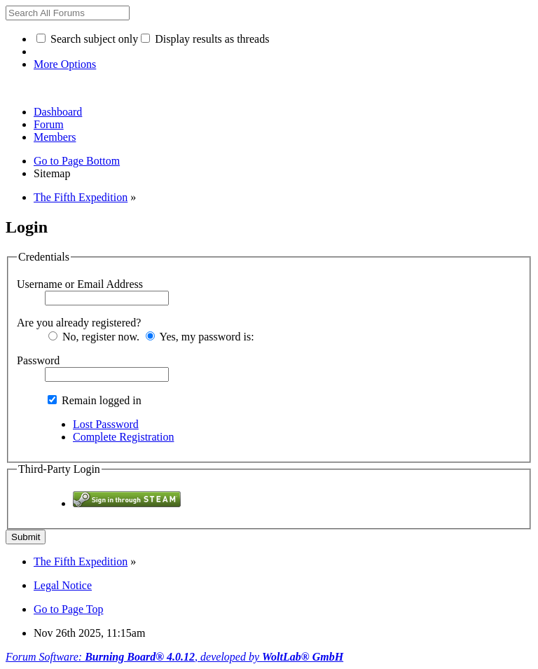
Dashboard (58, 112)
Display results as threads (205, 39)
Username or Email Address (80, 284)
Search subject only (87, 39)
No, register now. (93, 337)
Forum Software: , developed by (174, 657)
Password (38, 360)
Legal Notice (63, 585)
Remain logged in (95, 400)
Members (55, 137)
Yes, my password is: (200, 337)
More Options (65, 64)
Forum (49, 124)
